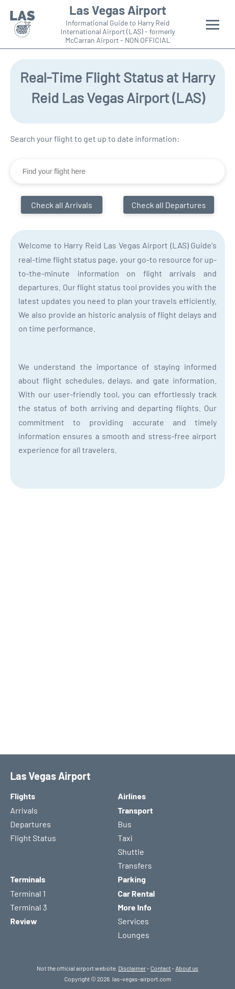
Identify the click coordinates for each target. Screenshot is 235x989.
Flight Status (33, 838)
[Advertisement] (117, 616)
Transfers (135, 865)
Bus (125, 824)
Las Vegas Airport (117, 10)
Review (23, 921)
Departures (30, 824)
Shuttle (131, 851)
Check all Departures (169, 205)
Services (133, 921)
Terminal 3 (28, 907)
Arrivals (24, 810)
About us (186, 968)
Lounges (133, 935)
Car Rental (136, 893)
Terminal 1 (28, 893)
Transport (135, 810)
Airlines (132, 796)
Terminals (27, 879)
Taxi (125, 838)
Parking (132, 879)
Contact (160, 968)
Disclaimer (132, 968)
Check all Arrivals (61, 205)
